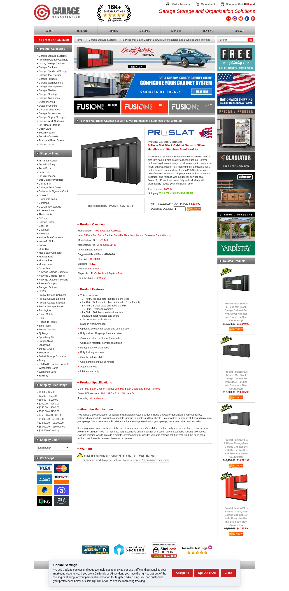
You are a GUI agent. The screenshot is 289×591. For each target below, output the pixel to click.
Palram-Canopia (47, 283)
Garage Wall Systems (51, 86)
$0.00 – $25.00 (47, 392)
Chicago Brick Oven (50, 187)
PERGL (43, 291)
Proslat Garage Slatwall (52, 302)
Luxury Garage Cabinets (52, 63)
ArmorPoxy (45, 168)
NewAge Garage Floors (52, 275)
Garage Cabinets (48, 67)
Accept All (182, 573)
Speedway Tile (47, 337)
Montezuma (45, 264)
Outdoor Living (47, 101)
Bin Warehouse (47, 176)
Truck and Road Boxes (51, 140)
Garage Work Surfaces (51, 121)
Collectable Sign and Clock (53, 191)
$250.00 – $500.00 (49, 407)
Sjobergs (43, 333)
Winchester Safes (48, 368)
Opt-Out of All (207, 573)
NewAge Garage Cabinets (53, 272)
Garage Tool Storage (50, 75)
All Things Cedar (48, 160)
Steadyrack (45, 344)
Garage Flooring (48, 94)
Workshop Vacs (47, 371)
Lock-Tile (44, 249)
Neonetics (44, 268)
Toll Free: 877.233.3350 (53, 40)
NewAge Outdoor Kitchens (53, 279)
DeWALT (43, 195)
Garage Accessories (50, 113)
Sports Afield (46, 341)
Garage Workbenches (51, 82)
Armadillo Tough (47, 164)
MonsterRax (45, 260)
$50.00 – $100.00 (48, 399)
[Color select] (53, 448)
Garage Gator (46, 222)
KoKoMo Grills (46, 241)
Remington (45, 310)
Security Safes (47, 132)
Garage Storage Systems (53, 55)
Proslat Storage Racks (51, 306)
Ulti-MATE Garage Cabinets (54, 364)
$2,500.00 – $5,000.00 (51, 422)
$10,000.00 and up (49, 430)
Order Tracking (181, 4)
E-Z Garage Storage (50, 206)
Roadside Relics (47, 321)
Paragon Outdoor (48, 287)
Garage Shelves (47, 90)
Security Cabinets (48, 136)
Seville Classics (47, 329)
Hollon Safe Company (51, 237)
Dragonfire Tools (48, 199)
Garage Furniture (48, 78)
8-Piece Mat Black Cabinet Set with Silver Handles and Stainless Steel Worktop (166, 39)
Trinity (42, 360)
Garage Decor (46, 144)
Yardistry (43, 375)
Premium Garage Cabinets (53, 59)
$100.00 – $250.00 (49, 403)
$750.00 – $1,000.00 (50, 415)
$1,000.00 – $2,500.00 (51, 419)
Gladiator (44, 229)
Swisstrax (44, 352)
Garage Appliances (49, 98)
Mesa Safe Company (50, 252)
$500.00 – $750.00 (49, 411)
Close (228, 573)
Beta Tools (44, 172)
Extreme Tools (46, 210)
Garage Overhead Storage (53, 71)
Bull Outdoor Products (51, 179)
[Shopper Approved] (95, 553)
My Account (208, 4)
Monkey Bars (46, 256)
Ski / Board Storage (49, 125)
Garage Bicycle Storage (52, 117)
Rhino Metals (46, 314)
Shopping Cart (234, 4)
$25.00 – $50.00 (48, 396)
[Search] (233, 40)
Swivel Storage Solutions (52, 356)
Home (79, 39)
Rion (41, 318)
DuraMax (44, 202)
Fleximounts (45, 214)
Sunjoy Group (46, 348)
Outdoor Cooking (48, 105)
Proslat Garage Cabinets (52, 295)
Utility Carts (45, 128)
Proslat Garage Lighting (52, 298)
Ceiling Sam (45, 183)
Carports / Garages (49, 109)
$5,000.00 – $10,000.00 (52, 426)
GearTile (43, 225)
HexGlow (44, 233)
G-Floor (43, 218)
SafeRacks (45, 325)
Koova (42, 245)
